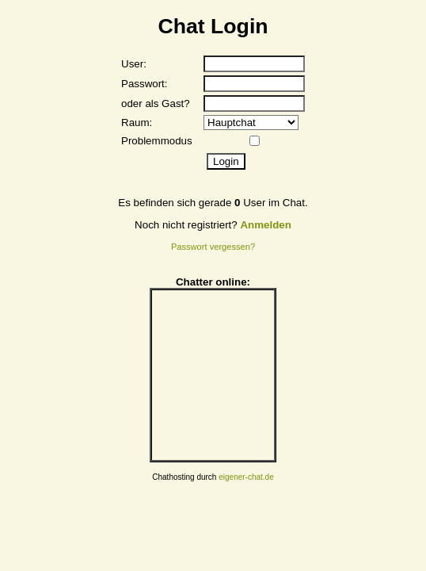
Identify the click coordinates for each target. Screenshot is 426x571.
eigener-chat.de (246, 477)
